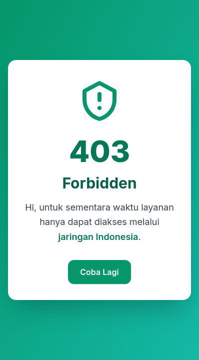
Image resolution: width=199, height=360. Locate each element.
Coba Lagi (99, 272)
